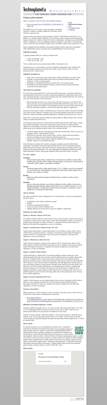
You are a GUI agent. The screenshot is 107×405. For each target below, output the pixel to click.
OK (65, 361)
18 (54, 11)
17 (57, 11)
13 (67, 11)
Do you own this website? (45, 361)
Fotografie (72, 30)
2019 (50, 11)
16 (59, 11)
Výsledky (53, 14)
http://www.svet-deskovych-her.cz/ (61, 329)
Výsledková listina (74, 28)
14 (65, 11)
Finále (70, 14)
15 (62, 11)
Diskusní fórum (62, 14)
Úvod (37, 14)
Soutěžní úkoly (44, 14)
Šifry (70, 26)
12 (70, 11)
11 (73, 11)
